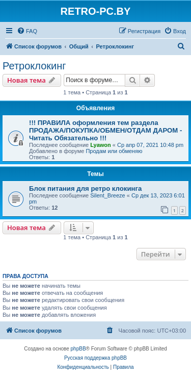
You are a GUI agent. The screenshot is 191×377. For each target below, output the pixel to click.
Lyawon (100, 145)
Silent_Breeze (107, 195)
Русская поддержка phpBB (95, 358)
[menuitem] (27, 31)
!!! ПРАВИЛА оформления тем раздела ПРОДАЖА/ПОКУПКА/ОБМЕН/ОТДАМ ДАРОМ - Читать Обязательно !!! (105, 130)
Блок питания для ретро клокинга (85, 188)
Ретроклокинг (34, 65)
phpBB (78, 348)
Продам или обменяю (114, 151)
